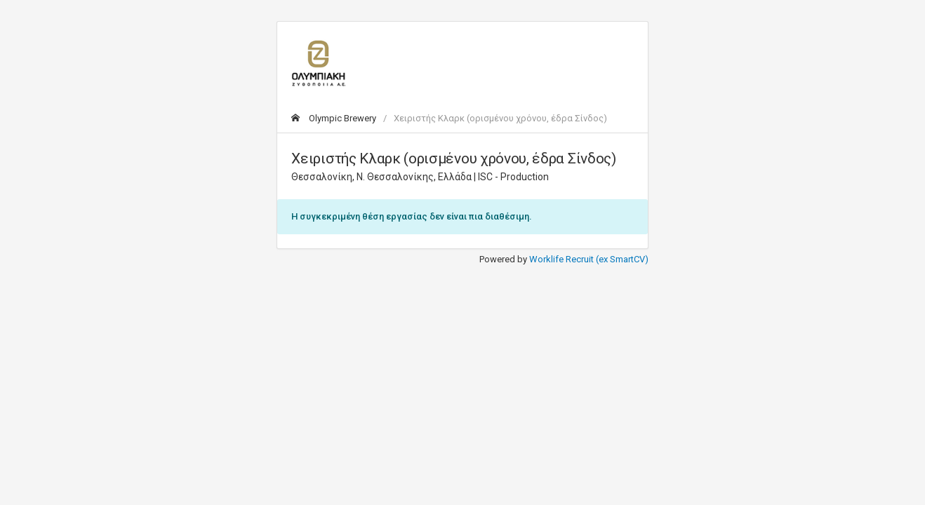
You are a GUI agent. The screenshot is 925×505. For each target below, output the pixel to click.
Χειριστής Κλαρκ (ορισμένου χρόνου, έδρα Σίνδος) (500, 118)
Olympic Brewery (333, 118)
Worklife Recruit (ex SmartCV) (588, 259)
